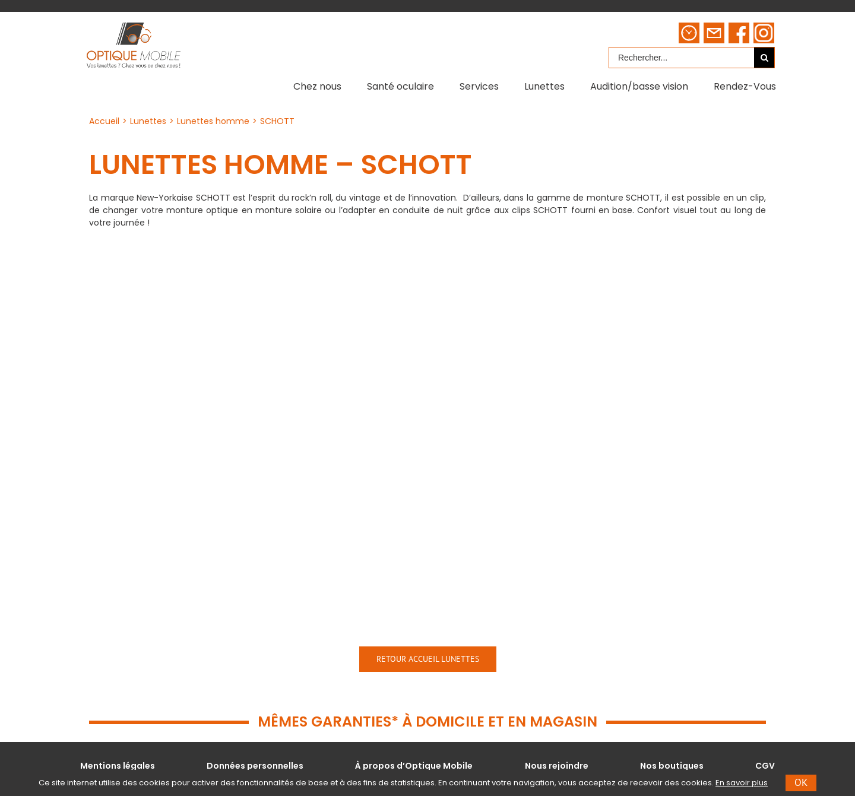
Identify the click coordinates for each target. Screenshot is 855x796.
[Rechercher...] (681, 57)
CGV (765, 766)
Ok (801, 782)
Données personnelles (255, 766)
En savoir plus (741, 782)
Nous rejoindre (556, 766)
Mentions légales (117, 766)
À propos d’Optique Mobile (414, 766)
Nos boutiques (672, 766)
